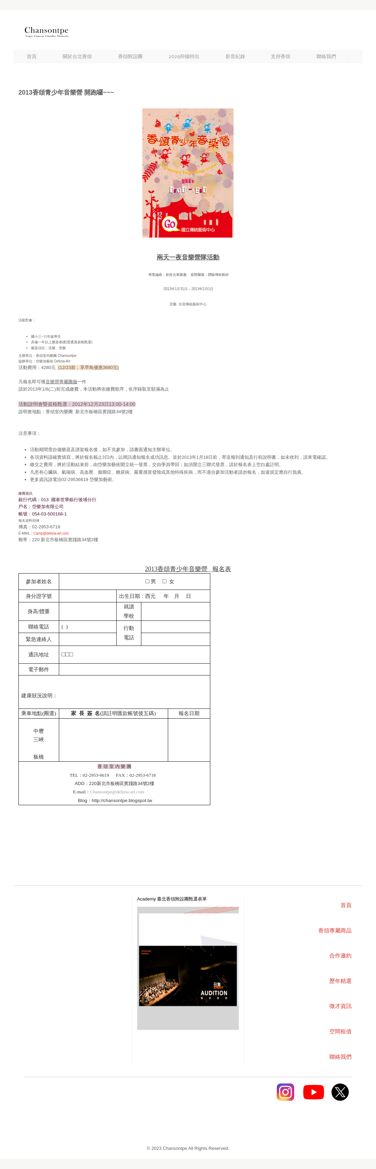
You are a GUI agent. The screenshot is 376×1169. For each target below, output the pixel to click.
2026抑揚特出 (184, 56)
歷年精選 (340, 981)
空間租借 (340, 1031)
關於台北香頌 (77, 56)
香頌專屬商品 (335, 931)
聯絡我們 (326, 56)
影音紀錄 (235, 56)
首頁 (32, 56)
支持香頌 (280, 56)
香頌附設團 (130, 56)
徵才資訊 (340, 1006)
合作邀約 (340, 956)
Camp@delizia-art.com (51, 533)
